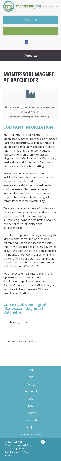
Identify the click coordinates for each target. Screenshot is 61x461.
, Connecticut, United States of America (31, 107)
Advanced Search (30, 434)
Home (30, 370)
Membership (30, 391)
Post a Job (30, 420)
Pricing (30, 384)
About (30, 398)
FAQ (30, 406)
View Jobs (30, 427)
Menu (27, 55)
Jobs (30, 377)
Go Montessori (13, 451)
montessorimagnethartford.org (31, 116)
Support (31, 413)
